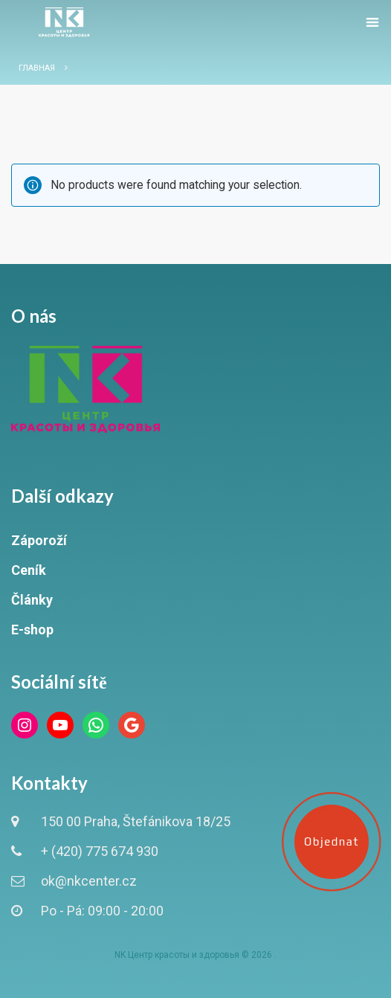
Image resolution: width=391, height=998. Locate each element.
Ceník (28, 570)
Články (32, 600)
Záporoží (39, 540)
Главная (37, 68)
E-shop (32, 629)
